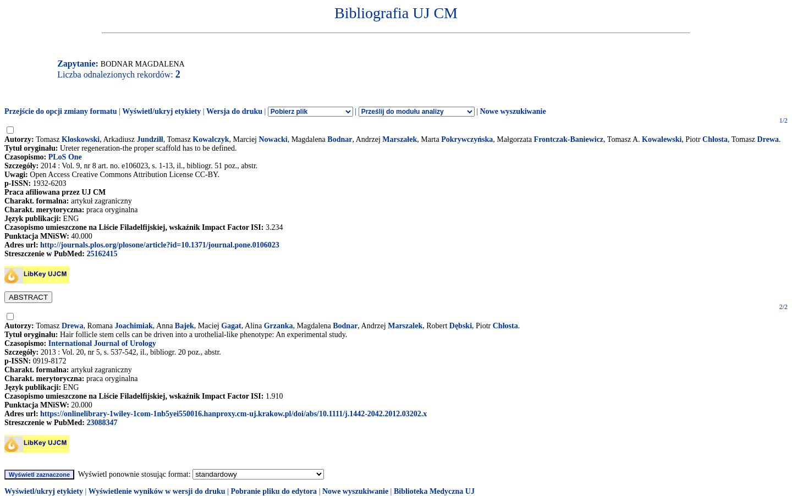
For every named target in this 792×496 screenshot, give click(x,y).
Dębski (460, 326)
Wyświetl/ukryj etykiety (161, 111)
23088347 (101, 422)
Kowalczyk (211, 139)
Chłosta (715, 139)
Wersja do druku (234, 111)
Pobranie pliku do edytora (273, 491)
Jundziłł (150, 139)
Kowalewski (661, 139)
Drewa (768, 139)
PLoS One (65, 157)
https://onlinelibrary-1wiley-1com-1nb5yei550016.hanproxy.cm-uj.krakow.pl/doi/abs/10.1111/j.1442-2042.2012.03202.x (233, 414)
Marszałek (399, 139)
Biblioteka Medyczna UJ (434, 491)
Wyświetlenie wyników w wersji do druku (157, 491)
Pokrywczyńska (467, 139)
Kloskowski (81, 139)
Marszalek (405, 326)
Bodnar (339, 139)
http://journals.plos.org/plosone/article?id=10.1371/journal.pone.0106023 (159, 245)
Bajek (184, 326)
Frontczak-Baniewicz (569, 139)
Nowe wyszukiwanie (513, 111)
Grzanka (278, 326)
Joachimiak (134, 326)
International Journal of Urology (102, 343)
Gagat (231, 326)
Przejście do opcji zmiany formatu (60, 111)
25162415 (101, 254)
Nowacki (273, 139)
